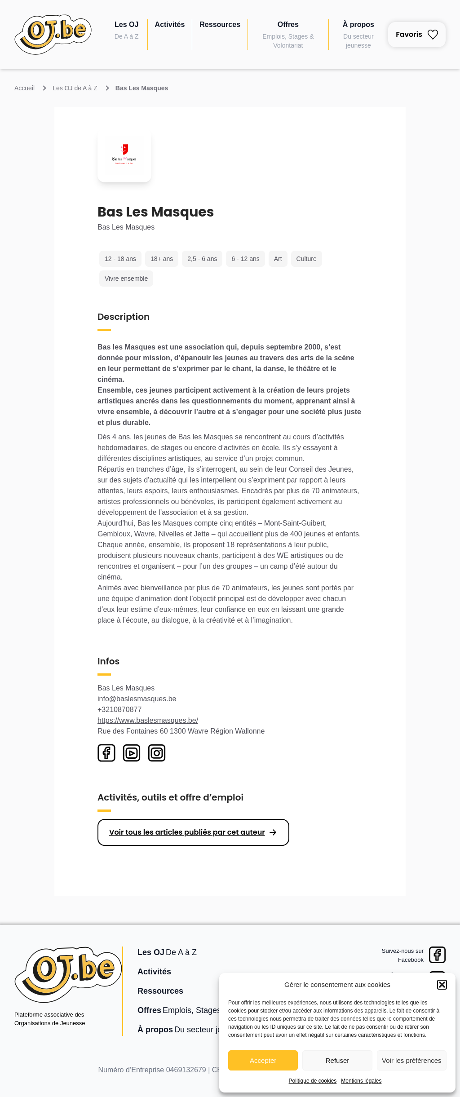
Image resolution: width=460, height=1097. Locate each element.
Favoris (417, 34)
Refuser (337, 1060)
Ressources (219, 24)
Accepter (263, 1060)
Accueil (24, 88)
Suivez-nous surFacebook (403, 955)
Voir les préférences (412, 1060)
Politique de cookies (313, 1081)
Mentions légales (361, 1081)
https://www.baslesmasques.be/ (147, 720)
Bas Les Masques (141, 88)
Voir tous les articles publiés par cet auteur (187, 832)
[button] (442, 984)
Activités (170, 24)
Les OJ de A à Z (75, 88)
